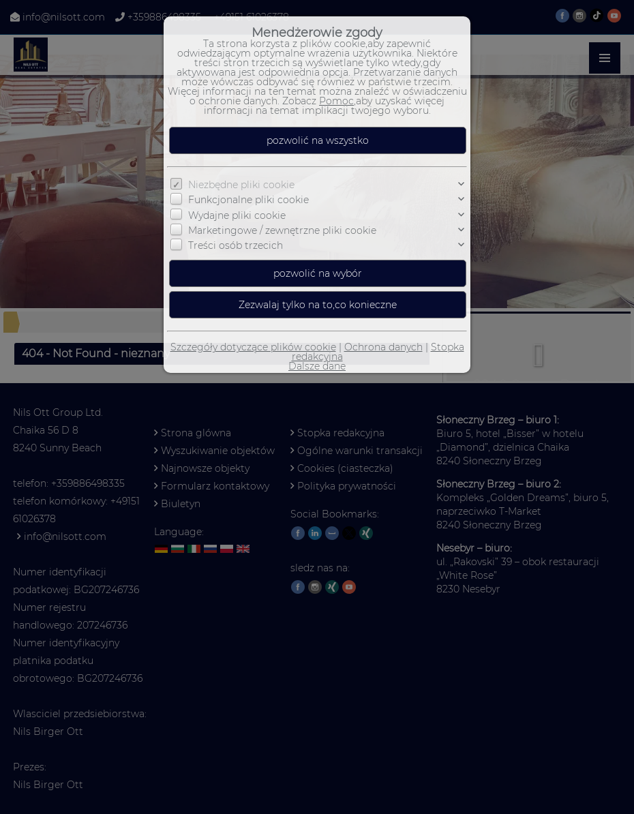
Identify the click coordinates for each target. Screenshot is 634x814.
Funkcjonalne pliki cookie (248, 200)
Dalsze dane (317, 366)
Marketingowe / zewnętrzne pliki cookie (282, 230)
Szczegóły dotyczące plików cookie (253, 347)
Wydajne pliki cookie (237, 215)
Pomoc (336, 101)
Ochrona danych (383, 347)
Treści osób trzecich (235, 245)
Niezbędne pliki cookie (241, 185)
